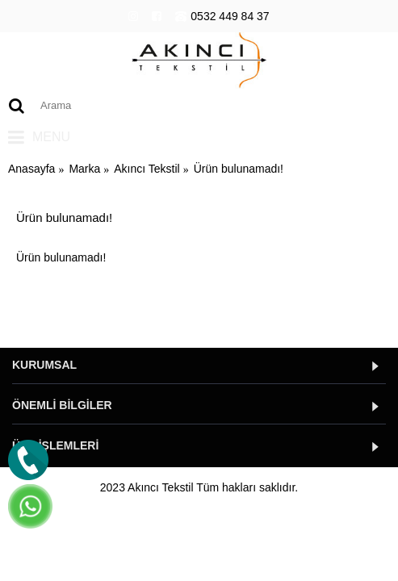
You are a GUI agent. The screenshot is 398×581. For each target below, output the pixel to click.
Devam (354, 306)
